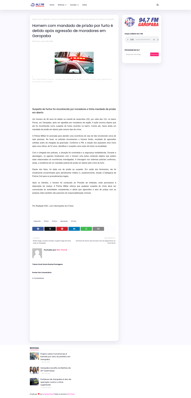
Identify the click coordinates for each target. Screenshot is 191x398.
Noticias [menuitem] (61, 5)
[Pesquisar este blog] (137, 54)
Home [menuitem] (52, 5)
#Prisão (73, 221)
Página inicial (37, 19)
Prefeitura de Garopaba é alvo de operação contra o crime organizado (55, 382)
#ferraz (46, 221)
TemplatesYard (47, 394)
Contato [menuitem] (73, 5)
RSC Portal (36, 41)
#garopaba (64, 221)
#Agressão (46, 19)
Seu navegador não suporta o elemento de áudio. (143, 39)
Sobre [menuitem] (84, 5)
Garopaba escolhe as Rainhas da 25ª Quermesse (55, 369)
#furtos (54, 221)
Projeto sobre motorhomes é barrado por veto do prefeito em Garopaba (55, 357)
